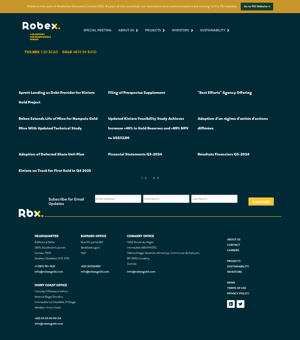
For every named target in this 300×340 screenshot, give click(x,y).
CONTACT (233, 245)
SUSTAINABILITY (238, 266)
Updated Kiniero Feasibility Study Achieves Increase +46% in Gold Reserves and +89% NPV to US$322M (148, 128)
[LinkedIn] (231, 304)
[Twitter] (240, 304)
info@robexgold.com (49, 272)
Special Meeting (97, 27)
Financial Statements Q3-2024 (135, 154)
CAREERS (233, 250)
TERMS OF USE (236, 288)
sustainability (212, 27)
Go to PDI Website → (257, 6)
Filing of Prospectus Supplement (136, 92)
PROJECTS (234, 261)
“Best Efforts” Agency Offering (225, 92)
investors (180, 27)
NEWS (231, 283)
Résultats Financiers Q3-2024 (223, 154)
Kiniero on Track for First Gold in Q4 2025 (55, 170)
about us (126, 27)
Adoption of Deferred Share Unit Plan (51, 154)
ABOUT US (234, 239)
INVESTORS (234, 272)
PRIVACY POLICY (238, 293)
